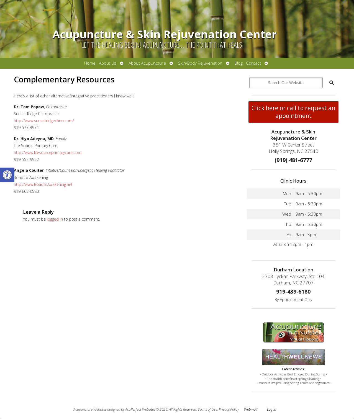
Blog (239, 63)
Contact (253, 63)
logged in (55, 219)
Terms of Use (207, 409)
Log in (271, 409)
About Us (107, 63)
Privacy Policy (229, 409)
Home (90, 63)
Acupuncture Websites (89, 409)
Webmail (250, 409)
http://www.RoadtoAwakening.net (43, 184)
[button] (7, 175)
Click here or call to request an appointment (293, 112)
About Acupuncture (147, 63)
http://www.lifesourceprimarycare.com (47, 152)
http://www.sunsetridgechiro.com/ (44, 120)
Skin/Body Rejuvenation (200, 63)
